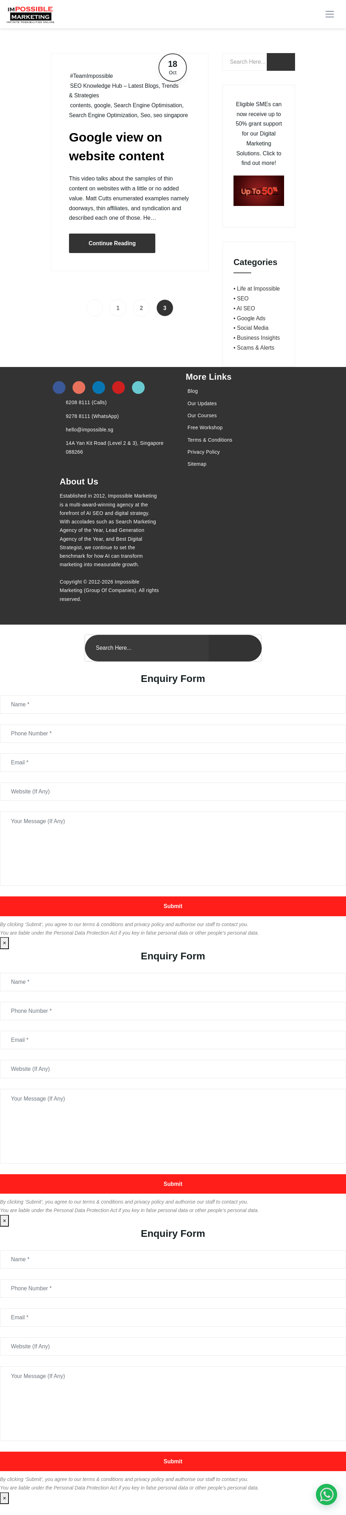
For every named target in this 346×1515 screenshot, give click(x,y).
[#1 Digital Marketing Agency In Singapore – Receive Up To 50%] (326, 1494)
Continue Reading (113, 253)
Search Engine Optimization (104, 115)
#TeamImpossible (92, 76)
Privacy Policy (204, 452)
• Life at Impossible (257, 289)
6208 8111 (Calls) (86, 402)
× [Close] (4, 946)
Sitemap (197, 464)
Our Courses (202, 415)
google (102, 105)
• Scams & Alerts (254, 348)
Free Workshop (205, 427)
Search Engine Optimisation (150, 105)
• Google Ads (249, 318)
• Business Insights (257, 338)
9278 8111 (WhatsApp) (92, 416)
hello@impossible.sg (89, 429)
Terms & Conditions (210, 440)
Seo (147, 115)
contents (80, 105)
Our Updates (202, 403)
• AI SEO (244, 308)
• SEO (241, 298)
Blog (193, 391)
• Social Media (251, 328)
